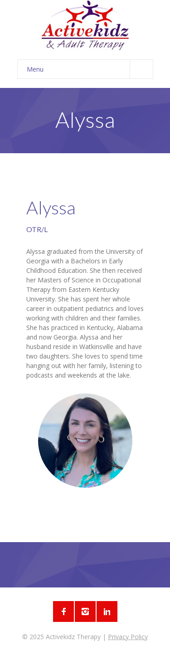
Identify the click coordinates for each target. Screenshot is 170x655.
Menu (90, 69)
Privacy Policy (128, 636)
